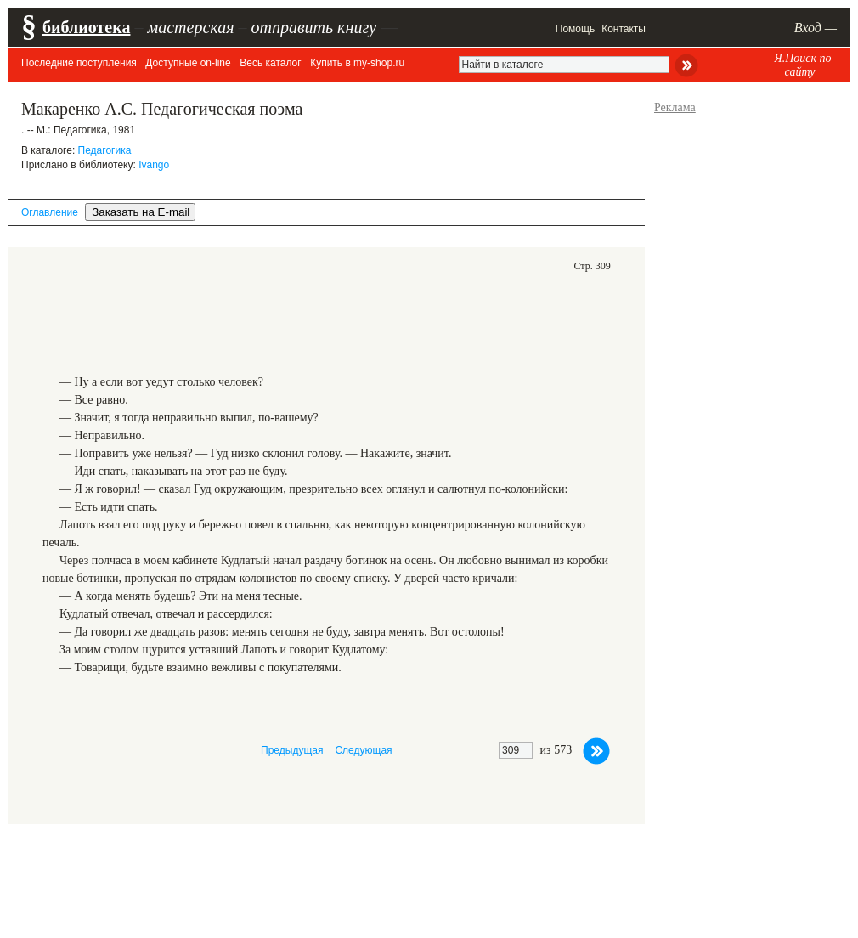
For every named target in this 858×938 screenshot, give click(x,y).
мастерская (190, 27)
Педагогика (105, 150)
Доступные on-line (187, 63)
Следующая (363, 750)
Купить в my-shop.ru (357, 63)
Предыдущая (292, 750)
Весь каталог (270, 63)
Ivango (153, 165)
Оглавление (49, 212)
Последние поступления (79, 63)
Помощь (575, 29)
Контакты (623, 29)
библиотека (86, 27)
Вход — (815, 27)
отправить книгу (313, 27)
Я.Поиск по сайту (802, 65)
